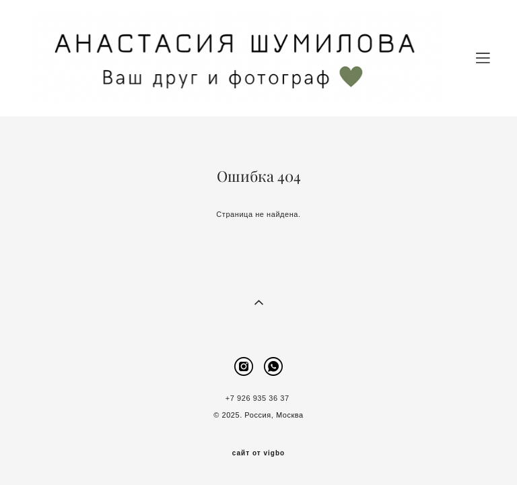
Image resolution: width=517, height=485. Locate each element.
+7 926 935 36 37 (258, 398)
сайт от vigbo (258, 453)
